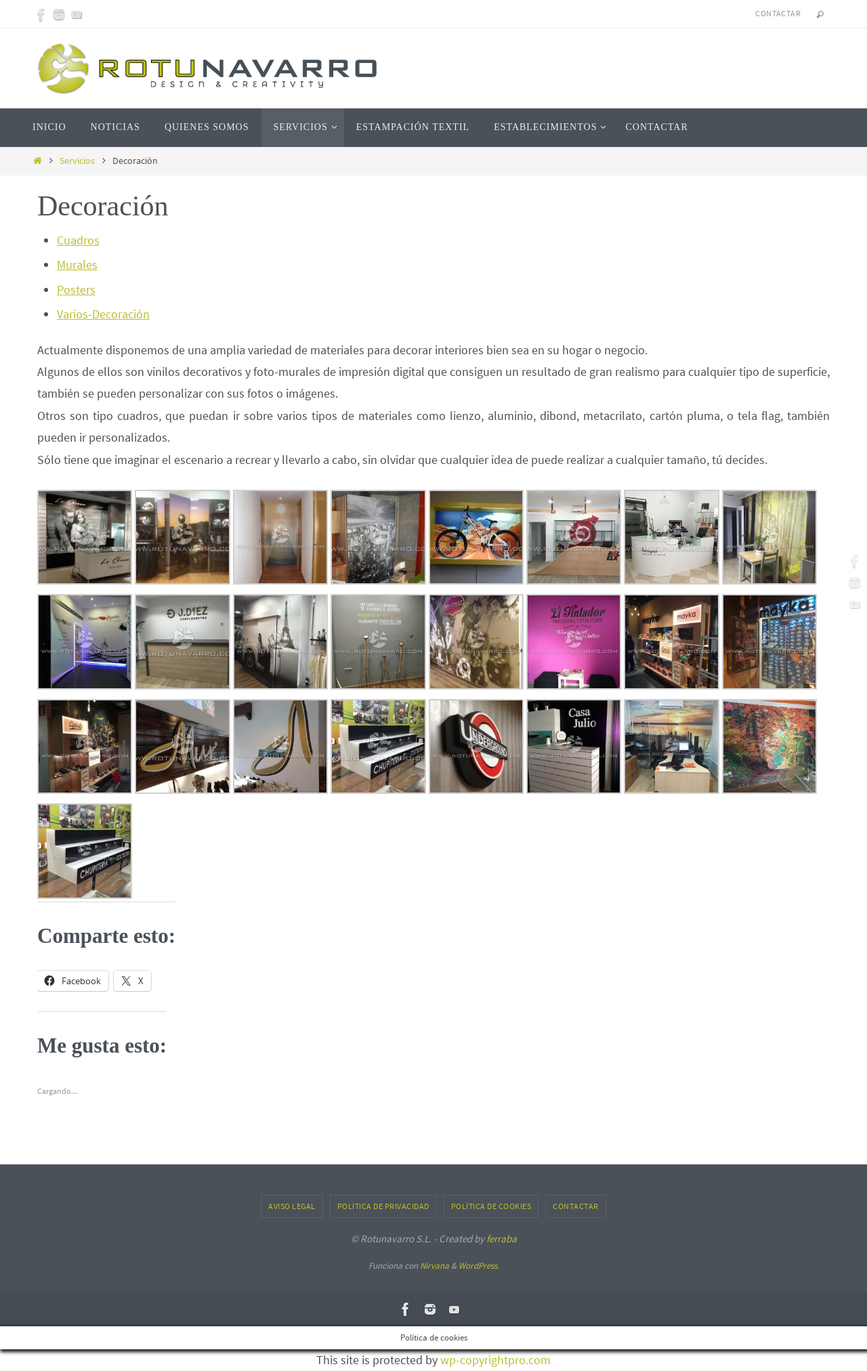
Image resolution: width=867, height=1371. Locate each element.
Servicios (77, 160)
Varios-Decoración (103, 314)
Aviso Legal (292, 1206)
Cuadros (78, 240)
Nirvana (434, 1265)
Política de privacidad (383, 1206)
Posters (76, 289)
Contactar (778, 13)
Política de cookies (491, 1206)
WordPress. (479, 1265)
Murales (77, 264)
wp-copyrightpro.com (495, 1360)
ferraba (501, 1238)
